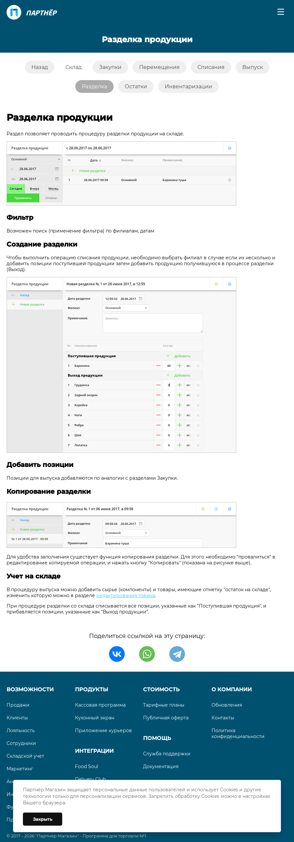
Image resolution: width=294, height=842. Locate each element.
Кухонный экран (94, 718)
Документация (160, 766)
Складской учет (25, 756)
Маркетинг (20, 769)
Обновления (226, 705)
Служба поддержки (167, 754)
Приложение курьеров (103, 730)
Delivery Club (90, 779)
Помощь (157, 738)
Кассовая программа (100, 705)
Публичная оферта (166, 718)
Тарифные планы (163, 705)
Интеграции (94, 751)
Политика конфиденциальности (238, 733)
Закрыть (42, 819)
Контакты (222, 718)
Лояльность (21, 730)
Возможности (30, 689)
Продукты (91, 689)
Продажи (18, 705)
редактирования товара (125, 595)
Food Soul (86, 766)
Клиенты (17, 718)
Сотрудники (21, 743)
